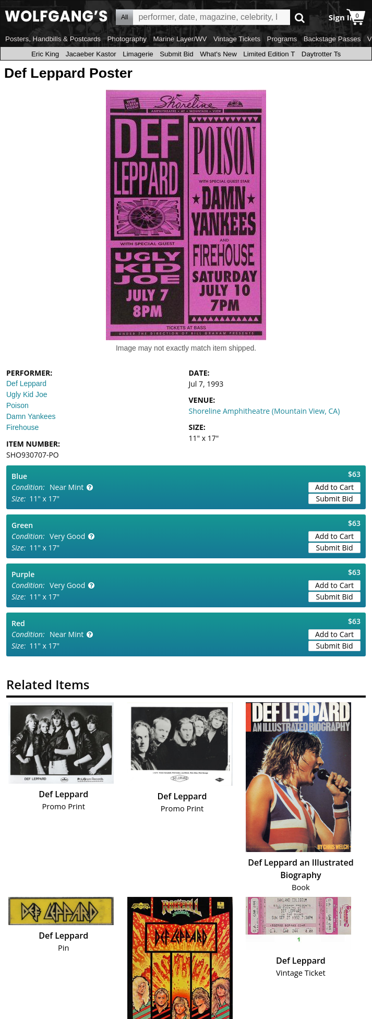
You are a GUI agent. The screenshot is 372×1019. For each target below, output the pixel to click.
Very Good (67, 536)
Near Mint (66, 487)
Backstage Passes (332, 39)
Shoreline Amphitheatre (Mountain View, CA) (264, 411)
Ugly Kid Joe (26, 394)
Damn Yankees (30, 416)
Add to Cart (334, 487)
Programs (282, 39)
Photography (127, 39)
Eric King (45, 54)
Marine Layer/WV (180, 39)
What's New (218, 54)
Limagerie (138, 54)
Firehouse (22, 427)
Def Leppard (26, 383)
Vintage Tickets (236, 39)
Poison (17, 405)
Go (299, 17)
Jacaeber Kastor (91, 54)
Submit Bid (176, 54)
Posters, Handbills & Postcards (53, 39)
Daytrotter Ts (321, 54)
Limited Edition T (269, 54)
